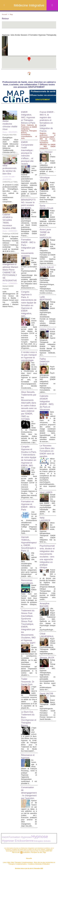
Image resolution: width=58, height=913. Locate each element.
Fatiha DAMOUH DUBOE (45, 375)
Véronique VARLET (45, 179)
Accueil (4, 14)
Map (11, 14)
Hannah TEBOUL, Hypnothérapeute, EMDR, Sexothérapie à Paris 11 (28, 572)
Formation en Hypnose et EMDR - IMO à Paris (28, 533)
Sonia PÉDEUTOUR (47, 207)
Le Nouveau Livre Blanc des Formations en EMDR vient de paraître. (47, 468)
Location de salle (9, 177)
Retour (6, 18)
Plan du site (16, 894)
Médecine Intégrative (29, 5)
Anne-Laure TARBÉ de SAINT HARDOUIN (46, 236)
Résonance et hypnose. (28, 795)
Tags (43, 894)
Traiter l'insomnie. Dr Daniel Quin (28, 714)
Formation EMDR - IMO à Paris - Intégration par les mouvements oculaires (28, 252)
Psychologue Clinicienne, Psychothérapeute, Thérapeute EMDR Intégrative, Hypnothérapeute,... (47, 684)
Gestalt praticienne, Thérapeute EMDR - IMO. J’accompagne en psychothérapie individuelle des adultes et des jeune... (47, 526)
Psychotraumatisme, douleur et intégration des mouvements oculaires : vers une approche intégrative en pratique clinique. (47, 582)
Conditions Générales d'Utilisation (34, 904)
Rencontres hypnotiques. (27, 612)
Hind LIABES (46, 513)
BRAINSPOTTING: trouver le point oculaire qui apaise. (29, 208)
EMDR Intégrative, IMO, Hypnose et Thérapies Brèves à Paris (28, 118)
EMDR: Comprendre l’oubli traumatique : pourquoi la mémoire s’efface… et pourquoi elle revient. (28, 153)
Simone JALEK (44, 699)
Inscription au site (36, 894)
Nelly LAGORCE (45, 541)
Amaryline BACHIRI (45, 637)
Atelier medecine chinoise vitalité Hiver (9, 125)
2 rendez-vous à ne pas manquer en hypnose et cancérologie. (28, 371)
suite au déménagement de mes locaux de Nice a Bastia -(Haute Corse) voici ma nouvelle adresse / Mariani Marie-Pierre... (10, 304)
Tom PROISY (47, 152)
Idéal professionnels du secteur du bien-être (10, 170)
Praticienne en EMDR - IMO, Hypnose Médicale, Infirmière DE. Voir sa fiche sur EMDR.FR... (47, 219)
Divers (5, 132)
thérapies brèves (23, 883)
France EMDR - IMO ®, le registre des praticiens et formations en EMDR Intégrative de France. (47, 122)
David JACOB (47, 737)
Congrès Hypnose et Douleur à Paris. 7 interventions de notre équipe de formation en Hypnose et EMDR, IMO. (27, 479)
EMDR (4, 880)
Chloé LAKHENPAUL (47, 671)
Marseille (29, 899)
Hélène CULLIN (44, 341)
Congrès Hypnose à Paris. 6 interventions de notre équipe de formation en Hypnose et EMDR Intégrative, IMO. (27, 314)
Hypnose (30, 879)
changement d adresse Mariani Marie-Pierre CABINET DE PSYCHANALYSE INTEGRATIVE (10, 276)
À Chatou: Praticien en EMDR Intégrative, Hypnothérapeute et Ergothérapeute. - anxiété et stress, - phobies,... (47, 164)
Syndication (26, 894)
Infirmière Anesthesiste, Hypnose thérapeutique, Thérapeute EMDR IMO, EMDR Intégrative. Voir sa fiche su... (47, 555)
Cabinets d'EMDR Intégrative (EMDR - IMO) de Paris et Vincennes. (47, 416)
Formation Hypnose (15, 880)
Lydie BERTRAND (46, 307)
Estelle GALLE (47, 274)
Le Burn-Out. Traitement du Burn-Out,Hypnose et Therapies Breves (28, 755)
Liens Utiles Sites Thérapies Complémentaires (17, 903)
